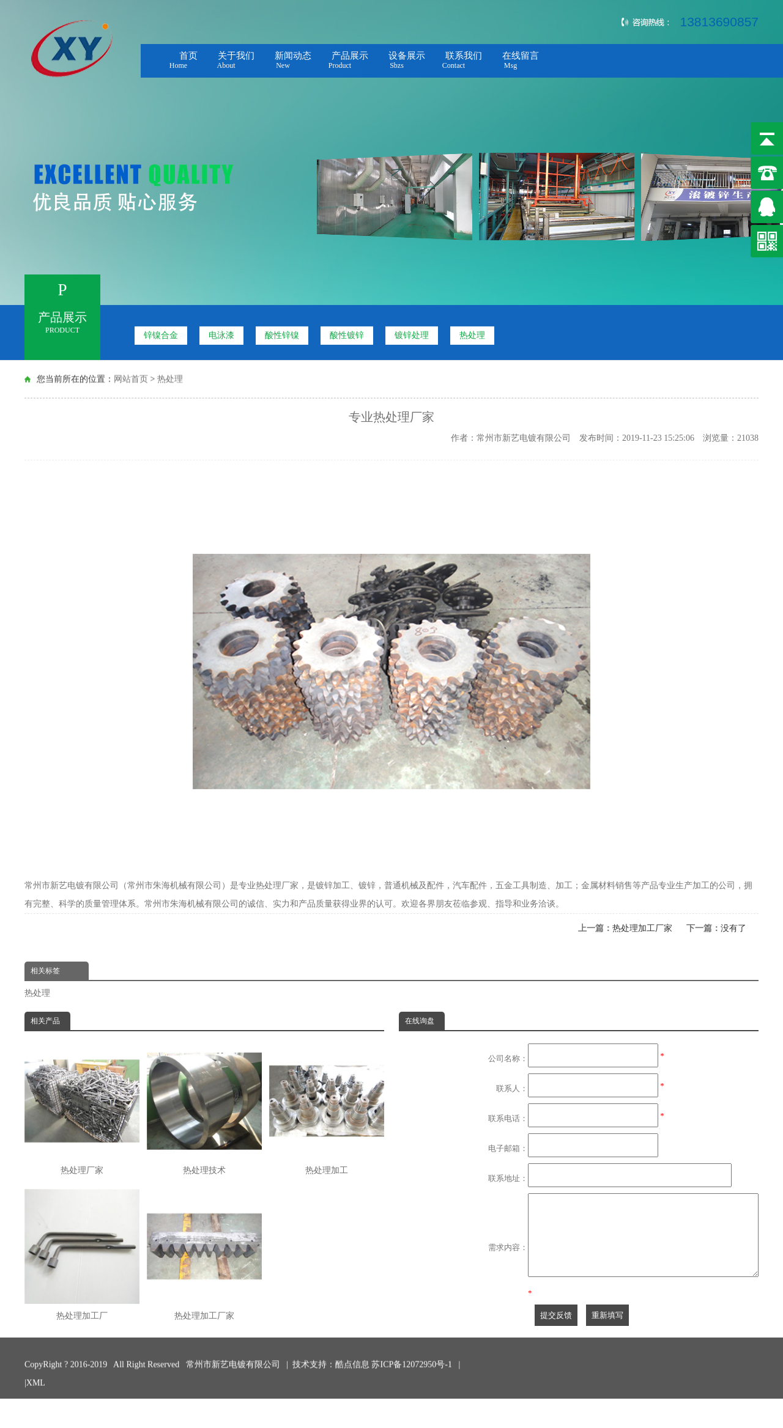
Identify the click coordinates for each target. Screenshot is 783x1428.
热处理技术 (204, 1109)
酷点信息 (352, 1359)
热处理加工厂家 (642, 928)
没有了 (733, 928)
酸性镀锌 (347, 329)
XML (35, 1378)
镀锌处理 (412, 329)
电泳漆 (221, 329)
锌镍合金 (161, 329)
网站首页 (131, 376)
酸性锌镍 (282, 329)
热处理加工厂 (81, 1254)
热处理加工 (326, 1109)
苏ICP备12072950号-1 (412, 1359)
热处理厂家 (81, 1109)
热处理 (472, 329)
